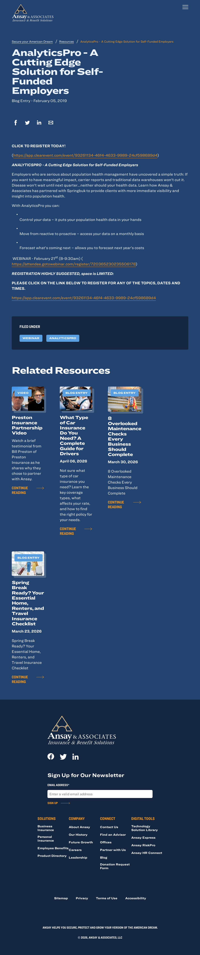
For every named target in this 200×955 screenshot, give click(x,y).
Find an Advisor (113, 834)
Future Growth (81, 842)
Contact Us (109, 827)
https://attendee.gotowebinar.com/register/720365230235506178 (74, 264)
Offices (106, 842)
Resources (66, 41)
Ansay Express (143, 837)
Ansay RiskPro (143, 845)
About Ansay (79, 827)
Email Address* (58, 785)
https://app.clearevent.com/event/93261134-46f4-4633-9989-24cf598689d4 (85, 155)
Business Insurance (46, 828)
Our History (78, 834)
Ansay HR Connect (146, 852)
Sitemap (61, 898)
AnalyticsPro (62, 338)
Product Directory (52, 855)
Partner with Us (113, 850)
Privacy (82, 898)
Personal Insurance (46, 838)
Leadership (78, 857)
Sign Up (52, 803)
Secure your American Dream (32, 41)
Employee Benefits (53, 848)
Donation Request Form (115, 866)
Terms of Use (106, 898)
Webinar (30, 338)
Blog (103, 857)
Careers (75, 850)
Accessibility (135, 898)
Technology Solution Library (144, 828)
